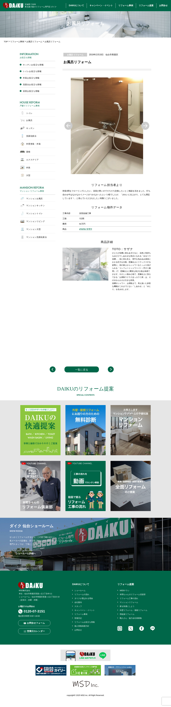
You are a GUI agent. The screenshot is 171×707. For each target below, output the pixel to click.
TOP (6, 41)
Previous (68, 126)
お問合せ (163, 5)
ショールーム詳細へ (26, 553)
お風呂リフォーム (34, 41)
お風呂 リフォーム (75, 55)
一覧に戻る (81, 369)
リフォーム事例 (125, 5)
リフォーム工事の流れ (129, 598)
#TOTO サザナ (85, 229)
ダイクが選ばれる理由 (83, 598)
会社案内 (78, 602)
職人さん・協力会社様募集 (131, 618)
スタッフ (78, 606)
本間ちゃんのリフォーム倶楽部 (132, 594)
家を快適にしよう (127, 606)
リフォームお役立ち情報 (84, 622)
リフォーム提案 (146, 5)
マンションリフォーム (129, 602)
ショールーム (80, 590)
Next (145, 126)
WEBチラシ (124, 590)
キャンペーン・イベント (101, 5)
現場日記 (78, 618)
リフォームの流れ (81, 594)
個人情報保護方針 (81, 626)
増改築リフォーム (127, 614)
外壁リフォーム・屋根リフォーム (133, 610)
